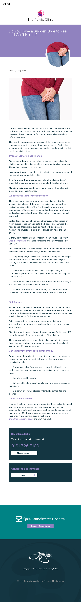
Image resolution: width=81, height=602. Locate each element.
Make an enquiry (24, 453)
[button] (24, 475)
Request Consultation (40, 526)
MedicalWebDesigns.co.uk (54, 581)
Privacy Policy (53, 569)
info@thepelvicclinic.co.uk (21, 419)
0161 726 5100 (25, 445)
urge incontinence (17, 241)
